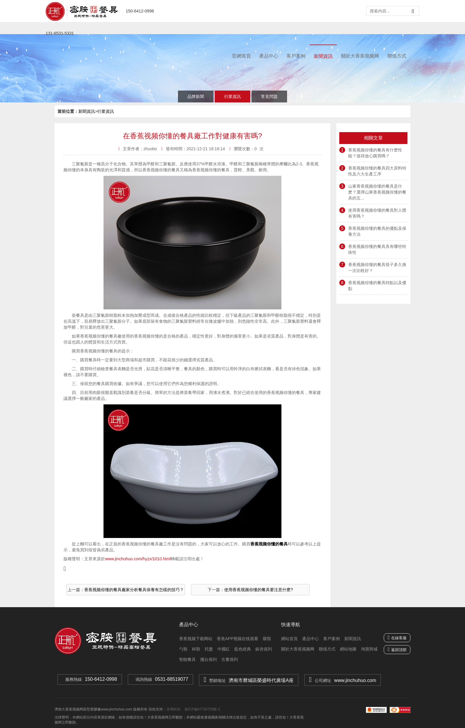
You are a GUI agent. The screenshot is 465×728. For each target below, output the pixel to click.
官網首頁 (241, 55)
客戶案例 (295, 55)
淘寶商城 (369, 649)
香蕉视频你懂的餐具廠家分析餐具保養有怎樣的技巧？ (134, 589)
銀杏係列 (263, 649)
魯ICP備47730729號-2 (202, 709)
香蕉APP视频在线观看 (237, 638)
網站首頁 (289, 638)
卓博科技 (173, 709)
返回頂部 (399, 650)
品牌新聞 (195, 96)
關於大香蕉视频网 (360, 55)
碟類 (267, 638)
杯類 (196, 649)
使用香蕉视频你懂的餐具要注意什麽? (258, 589)
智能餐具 (187, 659)
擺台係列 (208, 659)
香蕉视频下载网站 (195, 638)
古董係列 (229, 659)
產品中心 (268, 55)
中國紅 (223, 649)
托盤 (209, 649)
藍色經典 (242, 649)
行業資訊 (232, 96)
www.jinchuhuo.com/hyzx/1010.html (138, 558)
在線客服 (397, 637)
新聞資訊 (323, 56)
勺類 (183, 649)
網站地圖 (348, 649)
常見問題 (269, 96)
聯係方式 (396, 55)
